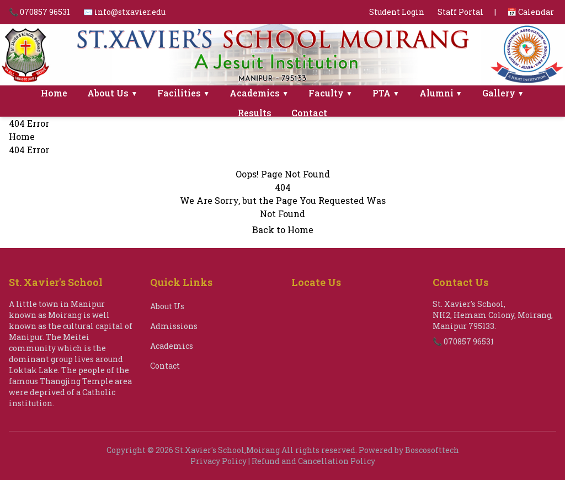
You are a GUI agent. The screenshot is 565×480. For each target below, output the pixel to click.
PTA (385, 93)
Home (54, 93)
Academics (259, 93)
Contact (309, 112)
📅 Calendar (530, 12)
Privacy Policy (218, 461)
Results (254, 112)
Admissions (174, 326)
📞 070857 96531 (39, 12)
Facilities (183, 93)
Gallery (503, 93)
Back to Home (282, 229)
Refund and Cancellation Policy (313, 461)
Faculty (330, 93)
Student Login (396, 12)
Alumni (440, 93)
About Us (112, 93)
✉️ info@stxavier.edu (124, 12)
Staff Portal (460, 12)
